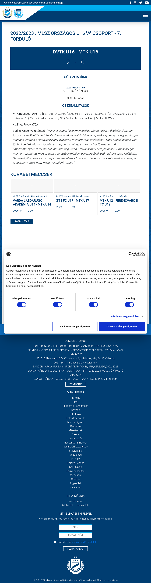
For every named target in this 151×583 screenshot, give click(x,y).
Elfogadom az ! (77, 542)
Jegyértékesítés (75, 471)
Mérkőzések (75, 430)
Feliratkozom (75, 549)
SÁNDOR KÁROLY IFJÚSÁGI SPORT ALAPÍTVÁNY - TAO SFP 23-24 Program (75, 378)
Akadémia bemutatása (75, 405)
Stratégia (75, 414)
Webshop (75, 475)
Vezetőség (76, 454)
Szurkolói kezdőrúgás (75, 446)
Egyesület (75, 483)
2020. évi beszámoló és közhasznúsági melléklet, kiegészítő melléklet (75, 358)
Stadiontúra (75, 450)
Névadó (75, 410)
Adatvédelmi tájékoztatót (83, 542)
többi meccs (22, 221)
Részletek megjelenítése (125, 316)
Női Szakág (75, 466)
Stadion (75, 479)
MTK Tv (75, 458)
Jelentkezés (75, 438)
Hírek (75, 401)
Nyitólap (75, 397)
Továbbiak (76, 384)
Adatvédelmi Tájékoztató (76, 505)
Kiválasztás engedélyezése (75, 326)
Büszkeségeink (75, 422)
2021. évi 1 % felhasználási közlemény (75, 362)
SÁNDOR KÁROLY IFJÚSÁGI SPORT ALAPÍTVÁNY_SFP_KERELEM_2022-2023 (75, 366)
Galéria (75, 434)
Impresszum (76, 501)
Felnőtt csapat (75, 462)
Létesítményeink (76, 418)
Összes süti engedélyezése (121, 326)
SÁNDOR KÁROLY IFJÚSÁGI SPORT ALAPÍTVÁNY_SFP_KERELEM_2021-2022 (75, 346)
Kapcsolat (75, 487)
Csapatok (75, 426)
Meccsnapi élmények (75, 442)
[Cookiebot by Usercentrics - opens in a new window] (131, 254)
